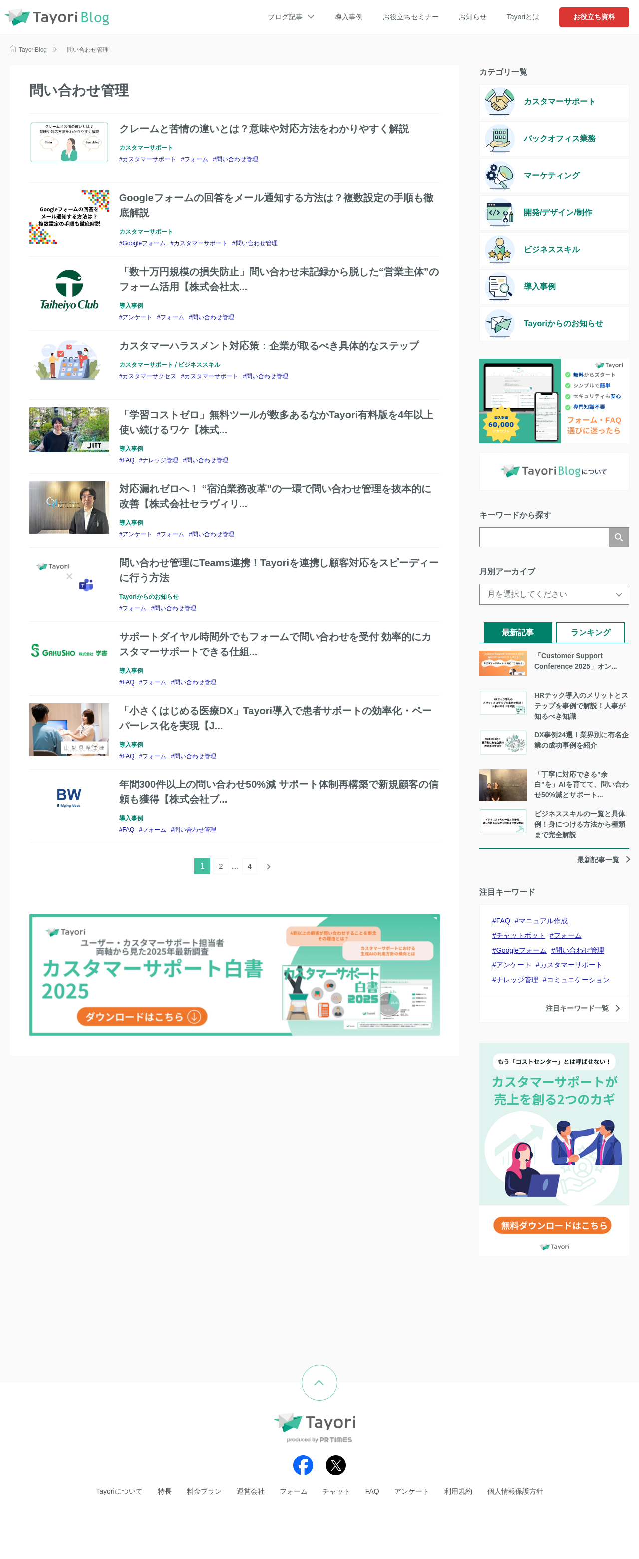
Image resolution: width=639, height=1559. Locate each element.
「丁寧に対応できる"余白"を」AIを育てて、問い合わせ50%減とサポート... (581, 784)
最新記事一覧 (598, 860)
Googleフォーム (144, 243)
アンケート (137, 317)
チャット (336, 1491)
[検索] (544, 537)
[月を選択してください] (554, 594)
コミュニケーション (578, 980)
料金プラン (204, 1491)
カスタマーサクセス (149, 376)
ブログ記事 (285, 17)
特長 (165, 1491)
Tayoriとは (523, 17)
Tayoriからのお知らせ (149, 596)
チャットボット (520, 935)
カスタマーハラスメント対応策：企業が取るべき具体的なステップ (269, 345)
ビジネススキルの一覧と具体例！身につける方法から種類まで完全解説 (579, 824)
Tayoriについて (119, 1491)
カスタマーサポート (146, 147)
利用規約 (458, 1491)
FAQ (128, 460)
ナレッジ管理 (160, 460)
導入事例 (349, 17)
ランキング (591, 632)
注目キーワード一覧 (577, 1008)
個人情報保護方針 (515, 1491)
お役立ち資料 (594, 17)
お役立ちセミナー (411, 17)
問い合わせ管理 (237, 159)
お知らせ (473, 17)
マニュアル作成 (543, 921)
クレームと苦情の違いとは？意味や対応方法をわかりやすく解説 (264, 128)
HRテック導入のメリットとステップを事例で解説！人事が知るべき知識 (581, 705)
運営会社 (251, 1491)
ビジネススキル (199, 364)
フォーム (196, 159)
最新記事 (518, 632)
